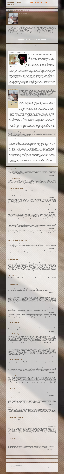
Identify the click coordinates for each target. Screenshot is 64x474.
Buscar (55, 2)
